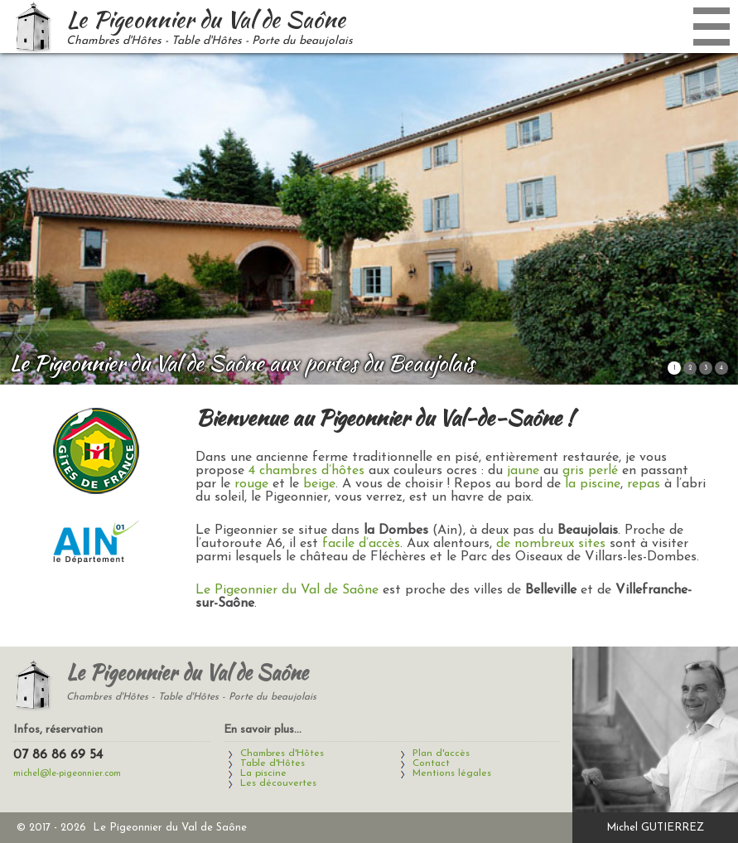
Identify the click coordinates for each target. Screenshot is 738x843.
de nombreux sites (550, 543)
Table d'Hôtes (272, 763)
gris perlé (590, 470)
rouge (251, 484)
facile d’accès (361, 543)
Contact (431, 763)
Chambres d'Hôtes (282, 753)
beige (319, 484)
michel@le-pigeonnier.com (67, 773)
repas (643, 484)
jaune (523, 470)
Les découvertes (278, 783)
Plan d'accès (441, 753)
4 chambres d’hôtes (306, 470)
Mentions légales (451, 773)
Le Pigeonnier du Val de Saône (287, 590)
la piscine (592, 484)
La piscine (263, 773)
